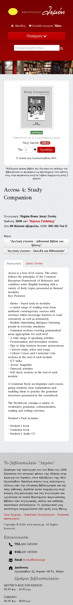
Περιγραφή (13, 263)
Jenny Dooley (34, 263)
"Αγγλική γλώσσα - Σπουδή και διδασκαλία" (35, 251)
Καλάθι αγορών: (45, 26)
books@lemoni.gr (34, 559)
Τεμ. (20, 149)
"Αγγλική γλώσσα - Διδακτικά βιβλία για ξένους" (36, 243)
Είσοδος (19, 26)
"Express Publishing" (42, 221)
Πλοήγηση (36, 36)
